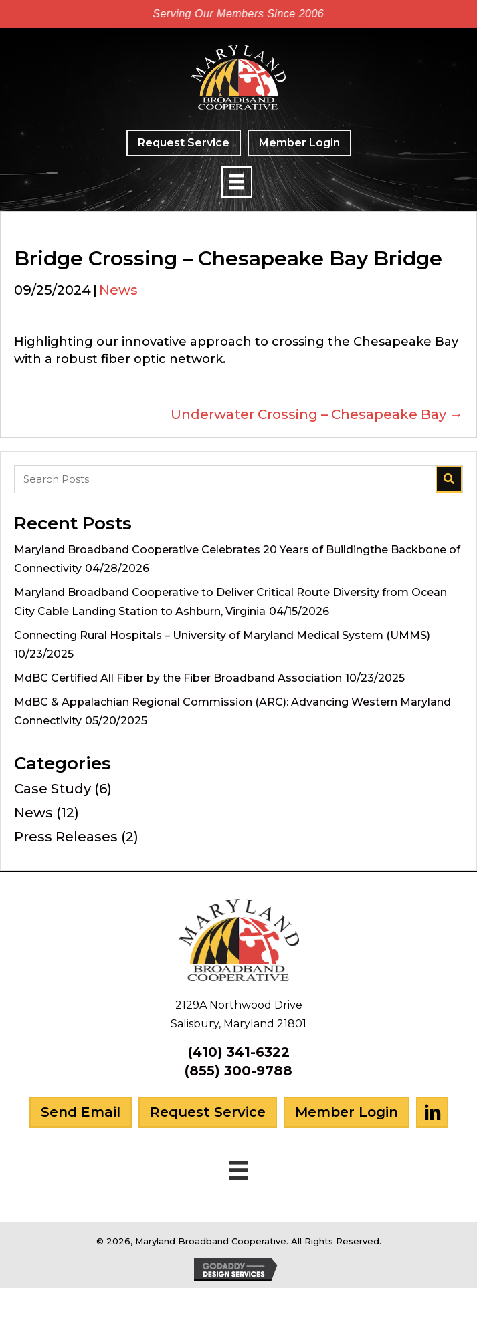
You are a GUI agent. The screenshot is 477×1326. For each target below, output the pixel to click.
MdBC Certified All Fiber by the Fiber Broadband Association (178, 678)
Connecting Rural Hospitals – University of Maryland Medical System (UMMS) (222, 635)
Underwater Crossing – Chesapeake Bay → (317, 414)
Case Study (52, 789)
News (118, 290)
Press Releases (66, 837)
